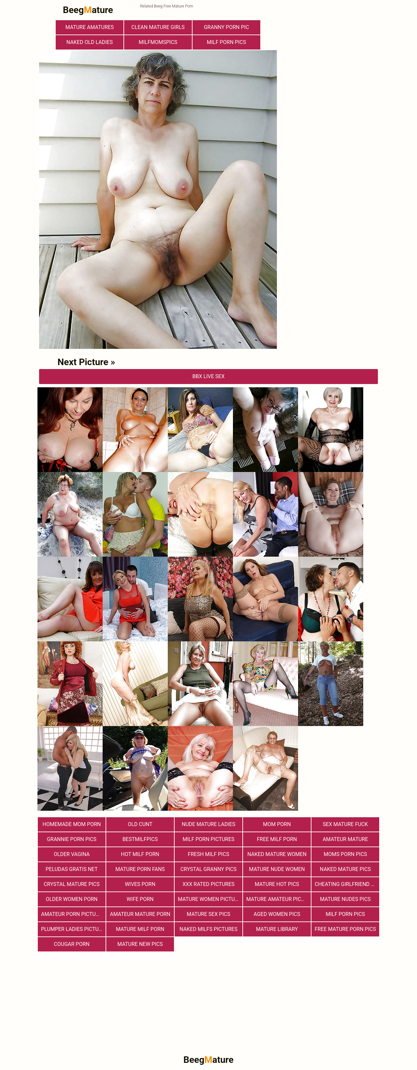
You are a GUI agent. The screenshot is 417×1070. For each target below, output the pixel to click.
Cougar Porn (71, 944)
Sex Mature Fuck (345, 824)
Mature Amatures (89, 27)
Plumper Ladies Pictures (73, 929)
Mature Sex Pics (208, 914)
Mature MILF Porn (140, 929)
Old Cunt (140, 824)
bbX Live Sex (209, 376)
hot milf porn (140, 854)
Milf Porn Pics (226, 42)
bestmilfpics (140, 839)
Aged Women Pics (277, 914)
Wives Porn (140, 884)
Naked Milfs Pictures (208, 929)
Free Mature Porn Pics (345, 929)
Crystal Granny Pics (208, 869)
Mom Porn (277, 824)
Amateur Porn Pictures (73, 914)
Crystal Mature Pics (72, 884)
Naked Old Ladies (89, 42)
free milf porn (277, 839)
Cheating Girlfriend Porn (347, 884)
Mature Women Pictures (210, 899)
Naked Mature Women (277, 854)
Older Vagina (72, 854)
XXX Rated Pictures (208, 884)
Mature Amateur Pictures (278, 899)
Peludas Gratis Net (72, 869)
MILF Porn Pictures (208, 839)
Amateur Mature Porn (140, 914)
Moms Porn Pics (345, 854)
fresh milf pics (208, 854)
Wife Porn (140, 899)
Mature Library (277, 929)
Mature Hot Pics (277, 884)
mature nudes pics (345, 899)
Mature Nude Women (277, 869)
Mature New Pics (140, 944)
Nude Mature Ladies (208, 824)
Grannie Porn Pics (71, 839)
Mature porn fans (140, 869)
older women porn (71, 899)
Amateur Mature (345, 839)
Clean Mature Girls (158, 27)
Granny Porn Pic (226, 27)
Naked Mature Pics (345, 869)
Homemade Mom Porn (72, 824)
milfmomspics (158, 42)
